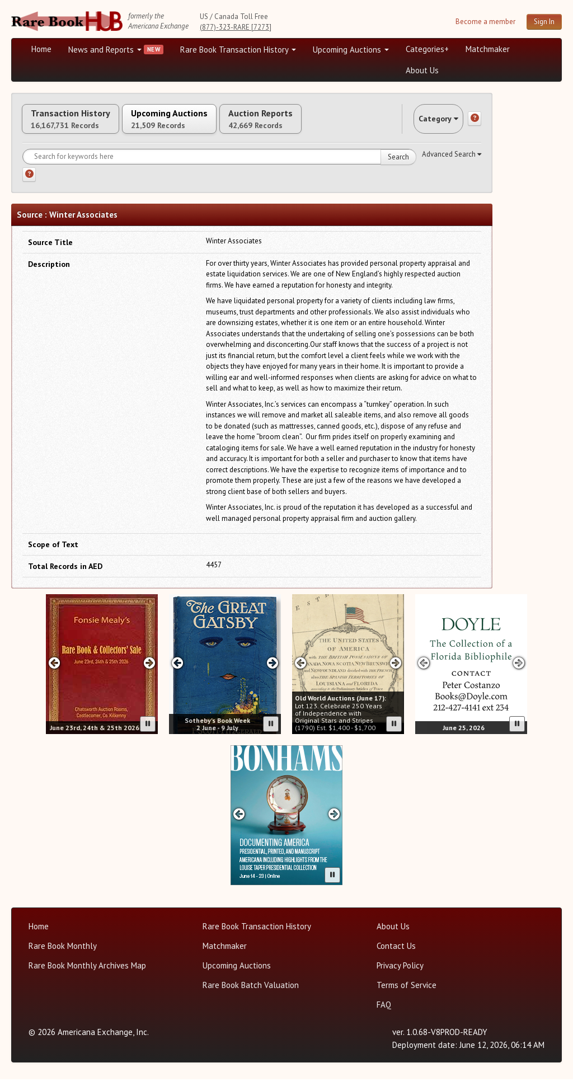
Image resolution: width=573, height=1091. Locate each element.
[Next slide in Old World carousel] (396, 674)
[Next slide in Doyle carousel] (519, 674)
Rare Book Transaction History (238, 49)
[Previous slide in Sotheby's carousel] (177, 674)
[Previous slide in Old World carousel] (300, 674)
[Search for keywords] (219, 168)
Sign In (544, 21)
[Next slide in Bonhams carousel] (334, 825)
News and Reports (105, 49)
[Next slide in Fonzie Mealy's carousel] (150, 674)
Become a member (485, 21)
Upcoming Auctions (351, 49)
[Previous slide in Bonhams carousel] (239, 825)
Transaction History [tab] (82, 124)
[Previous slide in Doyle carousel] (423, 674)
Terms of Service (406, 996)
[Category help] (474, 124)
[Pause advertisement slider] (148, 736)
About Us (422, 70)
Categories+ (427, 49)
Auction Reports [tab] (322, 124)
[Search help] (29, 186)
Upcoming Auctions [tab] (206, 124)
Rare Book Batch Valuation (251, 996)
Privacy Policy (400, 977)
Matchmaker (488, 49)
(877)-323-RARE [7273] (235, 27)
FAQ (384, 1016)
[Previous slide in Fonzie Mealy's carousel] (54, 674)
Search (398, 168)
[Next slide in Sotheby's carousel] (273, 674)
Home (41, 49)
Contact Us (396, 957)
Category (427, 124)
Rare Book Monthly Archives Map (87, 977)
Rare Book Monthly (63, 957)
